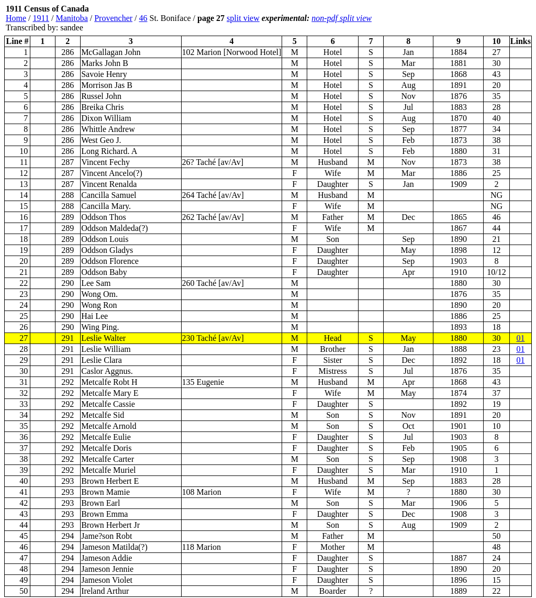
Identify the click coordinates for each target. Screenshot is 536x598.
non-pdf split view (341, 18)
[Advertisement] (469, 18)
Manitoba (71, 18)
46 (143, 18)
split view (243, 18)
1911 (41, 18)
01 (520, 338)
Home (16, 18)
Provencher (113, 18)
